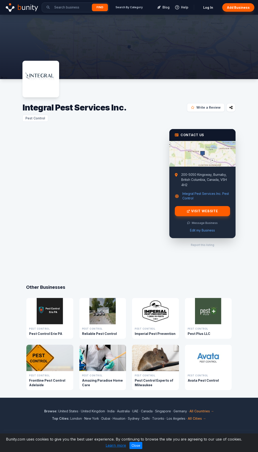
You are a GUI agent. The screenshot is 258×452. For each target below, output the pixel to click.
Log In (208, 7)
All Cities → (197, 418)
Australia (123, 411)
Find (99, 7)
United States (68, 411)
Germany (180, 411)
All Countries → (201, 411)
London (76, 418)
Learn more (116, 445)
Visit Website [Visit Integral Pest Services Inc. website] (202, 211)
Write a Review (206, 107)
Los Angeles (176, 418)
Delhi (146, 418)
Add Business (238, 7)
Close (136, 445)
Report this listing (202, 245)
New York (91, 418)
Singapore (163, 411)
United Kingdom (93, 411)
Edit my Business (202, 230)
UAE (135, 411)
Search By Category (129, 7)
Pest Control (35, 118)
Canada (147, 411)
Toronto (158, 418)
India (111, 411)
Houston (119, 418)
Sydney (134, 418)
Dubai (106, 418)
